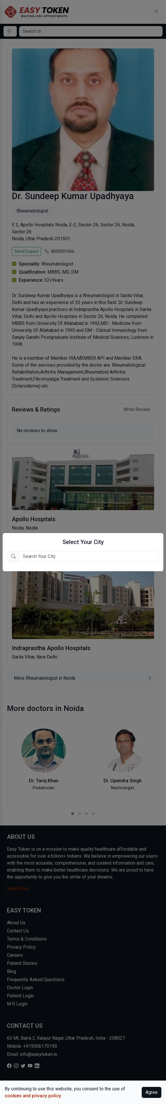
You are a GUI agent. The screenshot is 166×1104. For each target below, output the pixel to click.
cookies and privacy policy (33, 1095)
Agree (151, 1092)
